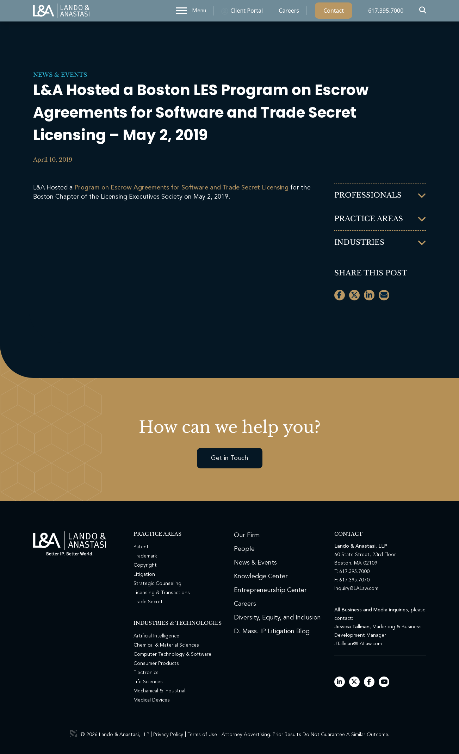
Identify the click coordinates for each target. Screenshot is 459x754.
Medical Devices (152, 700)
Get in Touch (229, 458)
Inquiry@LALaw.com (356, 588)
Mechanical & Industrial (159, 690)
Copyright (145, 565)
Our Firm (247, 535)
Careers (289, 12)
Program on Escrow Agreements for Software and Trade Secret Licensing (181, 188)
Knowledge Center (261, 576)
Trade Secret (148, 601)
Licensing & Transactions (162, 592)
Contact (333, 12)
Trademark (145, 556)
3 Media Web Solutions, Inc (73, 733)
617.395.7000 (385, 12)
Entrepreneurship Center (270, 590)
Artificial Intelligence (156, 636)
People (244, 549)
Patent (141, 546)
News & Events (60, 74)
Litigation (144, 574)
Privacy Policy (168, 734)
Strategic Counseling (157, 583)
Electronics (146, 672)
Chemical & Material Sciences (166, 645)
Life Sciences (148, 681)
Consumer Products (156, 663)
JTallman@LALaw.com (358, 643)
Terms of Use (202, 734)
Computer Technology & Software (172, 654)
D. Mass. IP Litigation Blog (272, 631)
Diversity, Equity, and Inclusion (277, 618)
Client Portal (246, 12)
